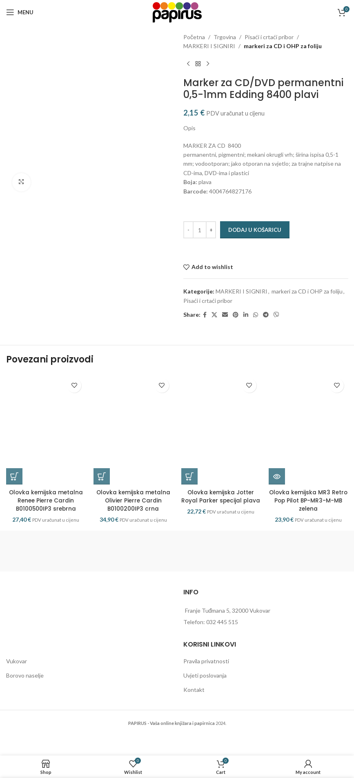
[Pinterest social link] (235, 314)
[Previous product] (188, 64)
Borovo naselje (25, 686)
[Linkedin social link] (246, 314)
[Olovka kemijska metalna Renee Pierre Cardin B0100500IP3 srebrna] (45, 435)
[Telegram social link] (265, 314)
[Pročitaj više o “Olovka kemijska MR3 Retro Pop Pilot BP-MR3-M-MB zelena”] (277, 488)
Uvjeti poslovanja (205, 686)
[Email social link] (225, 314)
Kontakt (194, 701)
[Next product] (208, 64)
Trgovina (225, 36)
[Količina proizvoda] (200, 229)
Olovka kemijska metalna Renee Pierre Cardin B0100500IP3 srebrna (46, 512)
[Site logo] (177, 11)
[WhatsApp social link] (255, 314)
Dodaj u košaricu (254, 230)
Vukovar (16, 672)
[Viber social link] (276, 314)
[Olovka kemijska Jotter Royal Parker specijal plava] (220, 435)
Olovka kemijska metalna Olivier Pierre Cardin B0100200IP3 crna (133, 512)
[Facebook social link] (204, 314)
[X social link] (214, 314)
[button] (14, 488)
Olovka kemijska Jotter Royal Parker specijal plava (221, 512)
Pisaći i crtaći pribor (269, 36)
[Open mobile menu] (20, 12)
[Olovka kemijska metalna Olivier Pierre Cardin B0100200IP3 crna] (133, 435)
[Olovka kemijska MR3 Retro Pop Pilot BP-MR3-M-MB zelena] (308, 435)
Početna (194, 36)
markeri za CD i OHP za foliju (283, 45)
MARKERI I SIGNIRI (209, 45)
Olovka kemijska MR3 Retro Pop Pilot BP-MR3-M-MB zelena (308, 512)
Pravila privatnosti (206, 672)
